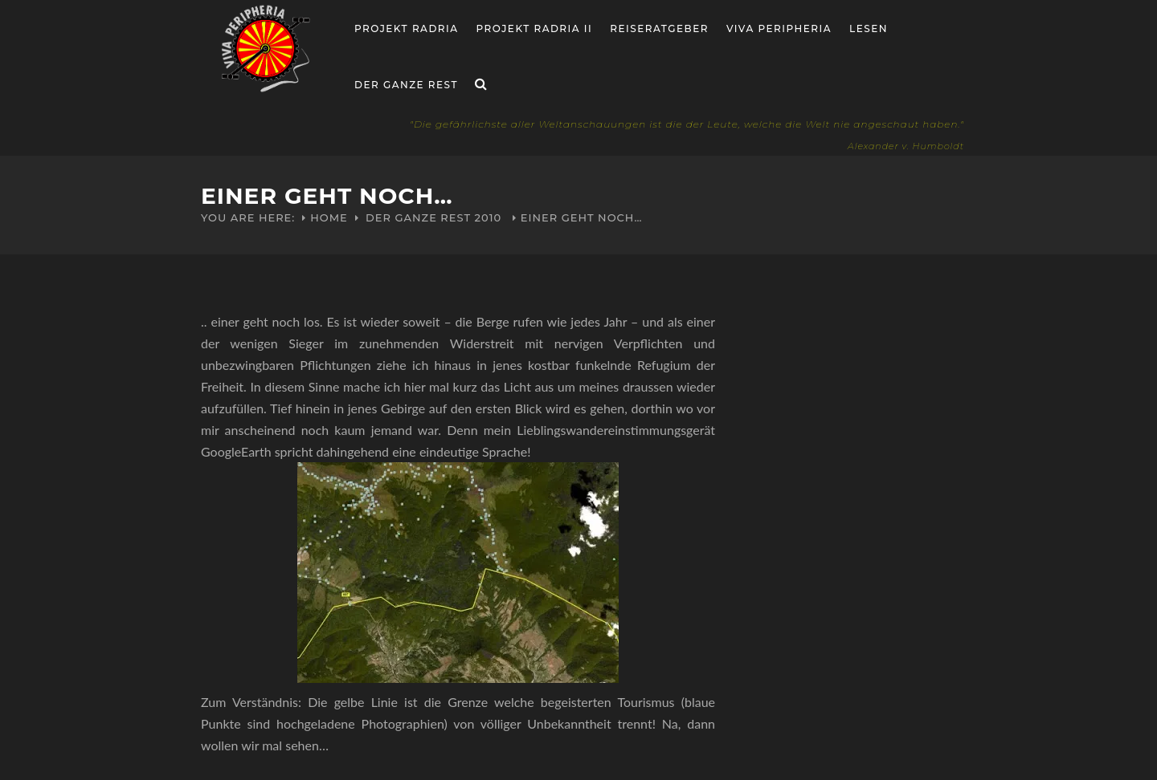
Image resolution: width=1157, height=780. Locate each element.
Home (329, 217)
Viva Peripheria (779, 28)
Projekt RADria (406, 28)
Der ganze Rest (406, 85)
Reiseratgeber (659, 28)
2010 (488, 217)
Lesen (868, 28)
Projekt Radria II (534, 28)
